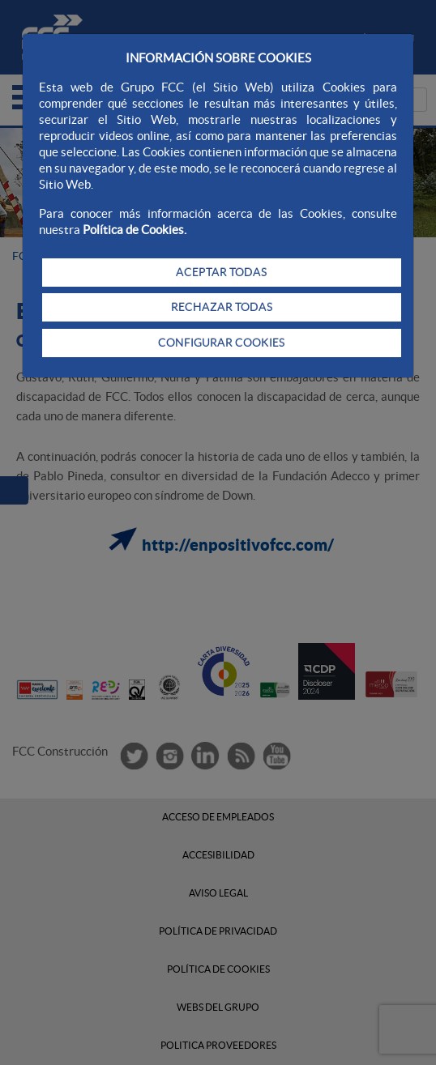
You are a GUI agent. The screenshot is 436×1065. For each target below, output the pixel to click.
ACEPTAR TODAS (221, 272)
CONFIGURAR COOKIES (221, 342)
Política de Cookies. (134, 229)
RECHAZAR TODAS (221, 306)
